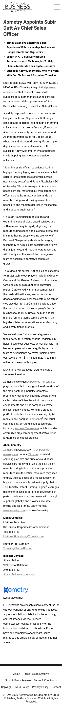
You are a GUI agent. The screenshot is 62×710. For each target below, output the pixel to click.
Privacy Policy (40, 687)
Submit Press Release (18, 680)
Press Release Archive (36, 673)
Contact (56, 687)
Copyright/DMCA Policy (15, 687)
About (16, 673)
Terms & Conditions (45, 680)
